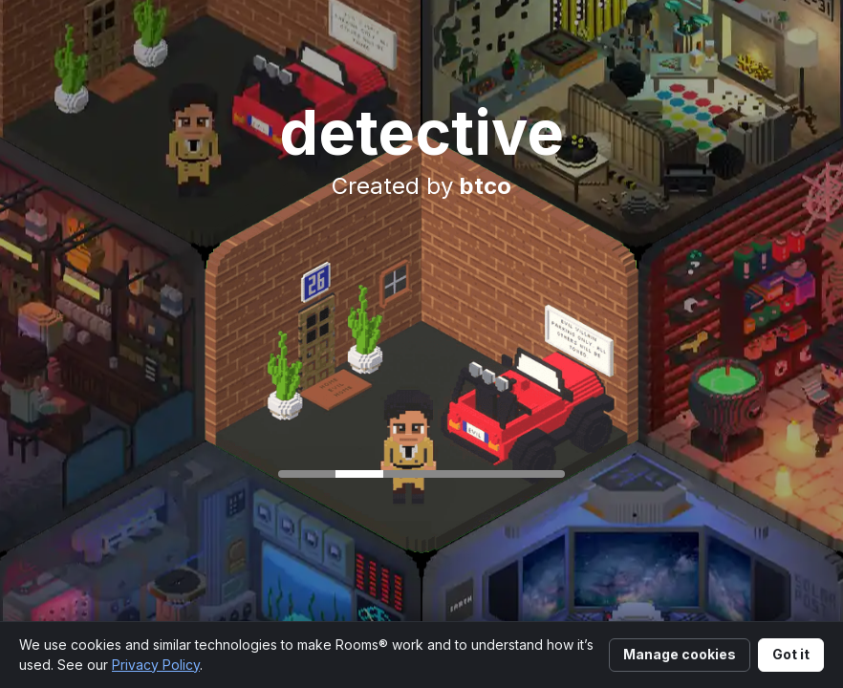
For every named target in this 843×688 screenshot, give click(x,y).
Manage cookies (679, 654)
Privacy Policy (156, 664)
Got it (791, 654)
